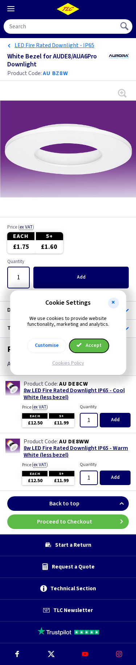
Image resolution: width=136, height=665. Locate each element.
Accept (89, 345)
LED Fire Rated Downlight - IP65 (54, 45)
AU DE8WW (74, 442)
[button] (113, 302)
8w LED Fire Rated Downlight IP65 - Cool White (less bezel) (74, 394)
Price (20, 227)
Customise (47, 345)
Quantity (15, 262)
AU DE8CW (73, 384)
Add (81, 277)
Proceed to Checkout (83, 521)
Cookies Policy (68, 363)
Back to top (89, 503)
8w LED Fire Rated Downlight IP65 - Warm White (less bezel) (76, 452)
